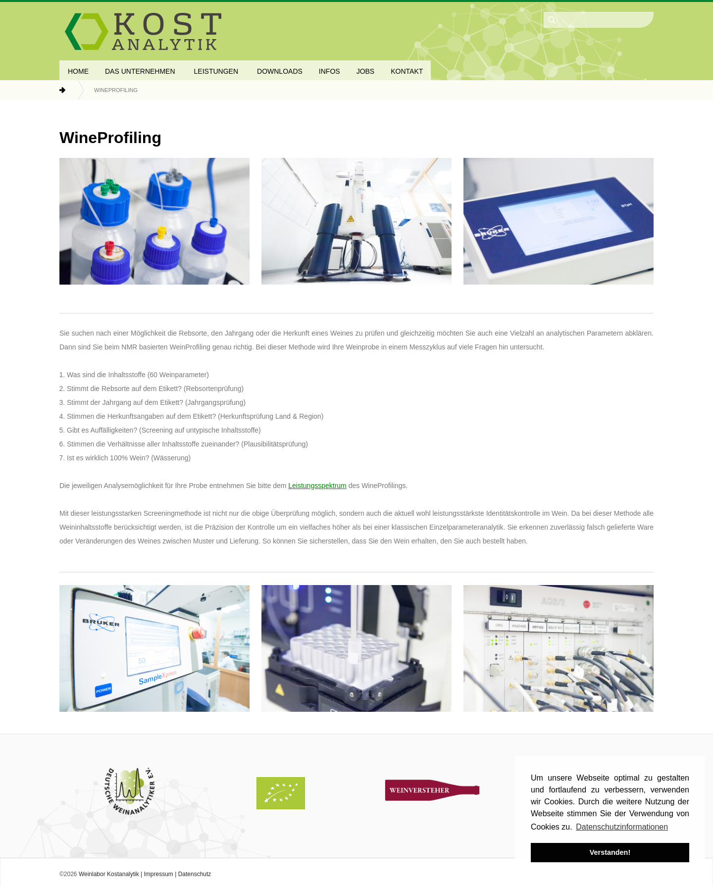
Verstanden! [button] (610, 852)
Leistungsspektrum (317, 486)
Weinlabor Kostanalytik (109, 874)
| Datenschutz (192, 874)
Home (71, 90)
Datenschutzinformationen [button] (622, 827)
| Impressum (156, 874)
